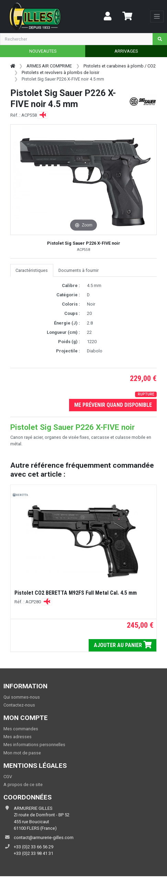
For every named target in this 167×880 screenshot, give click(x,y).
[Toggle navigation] (157, 16)
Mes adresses (17, 736)
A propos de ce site (23, 784)
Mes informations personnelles (34, 744)
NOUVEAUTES (42, 51)
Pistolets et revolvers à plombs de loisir (60, 72)
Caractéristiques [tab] (31, 270)
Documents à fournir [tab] (78, 270)
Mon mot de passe (22, 752)
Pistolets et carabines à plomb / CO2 (120, 65)
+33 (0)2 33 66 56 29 (33, 846)
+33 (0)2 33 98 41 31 (33, 853)
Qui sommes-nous (21, 697)
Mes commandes (20, 728)
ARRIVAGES (126, 51)
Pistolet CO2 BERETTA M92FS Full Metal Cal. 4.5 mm (75, 593)
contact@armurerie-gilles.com (44, 837)
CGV (7, 776)
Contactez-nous (19, 705)
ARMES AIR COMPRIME (49, 65)
